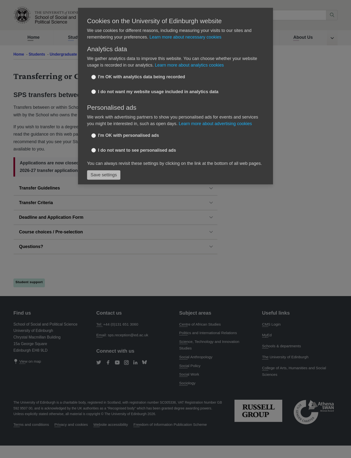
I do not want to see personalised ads (137, 150)
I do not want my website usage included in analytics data (158, 91)
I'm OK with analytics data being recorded (141, 76)
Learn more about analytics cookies (189, 65)
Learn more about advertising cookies (215, 123)
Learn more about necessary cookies (185, 37)
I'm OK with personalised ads (128, 135)
